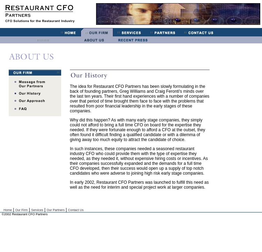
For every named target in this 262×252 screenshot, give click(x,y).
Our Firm (21, 210)
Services (37, 210)
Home (7, 210)
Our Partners (55, 210)
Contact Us (76, 210)
